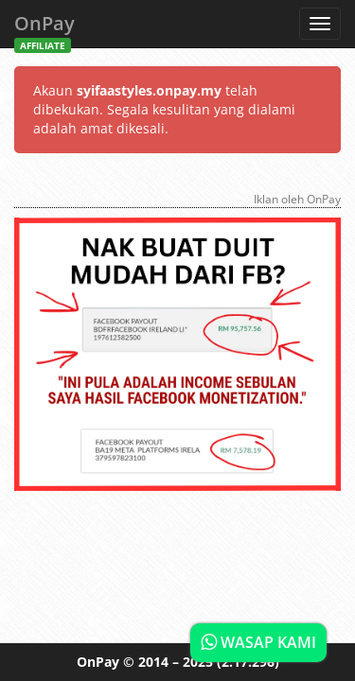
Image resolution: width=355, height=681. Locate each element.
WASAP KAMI (258, 642)
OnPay (44, 28)
